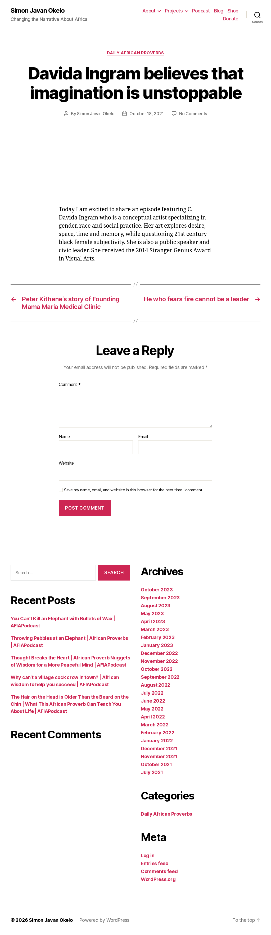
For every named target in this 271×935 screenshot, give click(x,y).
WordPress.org (158, 879)
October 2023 (157, 589)
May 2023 (152, 613)
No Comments (193, 113)
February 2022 (157, 732)
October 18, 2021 (146, 113)
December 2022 (159, 653)
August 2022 (155, 685)
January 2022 (157, 740)
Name (64, 436)
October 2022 (157, 669)
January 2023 (157, 645)
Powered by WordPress (104, 920)
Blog (218, 11)
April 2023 (153, 621)
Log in (147, 855)
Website (66, 463)
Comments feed (159, 871)
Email (143, 436)
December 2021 (159, 748)
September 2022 (160, 677)
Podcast (201, 11)
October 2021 (156, 764)
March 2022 (154, 724)
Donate (230, 18)
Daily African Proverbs (135, 53)
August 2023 (155, 605)
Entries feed (155, 863)
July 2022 (152, 693)
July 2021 (152, 772)
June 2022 (153, 701)
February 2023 (158, 637)
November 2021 (159, 756)
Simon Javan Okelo (38, 10)
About (149, 11)
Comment (70, 384)
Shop (233, 11)
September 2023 (160, 597)
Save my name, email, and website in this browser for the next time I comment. (133, 490)
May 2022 (152, 709)
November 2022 (159, 661)
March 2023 (155, 629)
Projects (174, 11)
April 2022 (153, 717)
